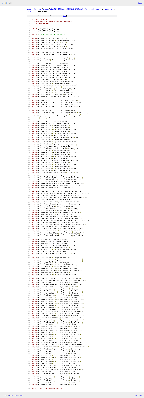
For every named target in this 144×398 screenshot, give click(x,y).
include (106, 9)
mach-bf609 (31, 11)
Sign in (140, 3)
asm (112, 9)
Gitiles (11, 395)
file (64, 16)
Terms (21, 395)
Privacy (16, 395)
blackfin (99, 9)
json (140, 395)
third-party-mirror (34, 9)
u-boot (46, 9)
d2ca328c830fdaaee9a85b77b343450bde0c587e (68, 9)
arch (92, 9)
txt (136, 395)
